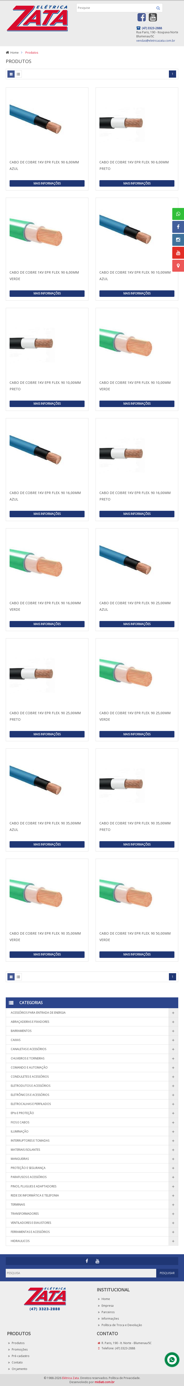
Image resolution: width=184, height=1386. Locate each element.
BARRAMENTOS (21, 1031)
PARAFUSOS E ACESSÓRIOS (28, 1177)
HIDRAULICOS (20, 1241)
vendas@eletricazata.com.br (155, 41)
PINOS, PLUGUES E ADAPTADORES (33, 1186)
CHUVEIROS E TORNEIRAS (27, 1058)
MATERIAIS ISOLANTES (25, 1150)
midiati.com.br (105, 1382)
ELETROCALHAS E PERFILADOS (31, 1104)
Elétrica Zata (70, 1378)
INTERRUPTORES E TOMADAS (30, 1141)
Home (14, 53)
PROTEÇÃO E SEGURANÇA (28, 1168)
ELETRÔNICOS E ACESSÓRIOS (30, 1095)
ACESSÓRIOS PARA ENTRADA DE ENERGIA (38, 1013)
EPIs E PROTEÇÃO (22, 1113)
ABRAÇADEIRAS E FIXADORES (30, 1022)
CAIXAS (15, 1040)
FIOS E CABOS (20, 1122)
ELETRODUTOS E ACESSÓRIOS (30, 1086)
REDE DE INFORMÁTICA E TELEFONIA (35, 1195)
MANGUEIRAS (20, 1159)
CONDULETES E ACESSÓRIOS (30, 1077)
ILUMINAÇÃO (20, 1131)
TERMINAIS (18, 1204)
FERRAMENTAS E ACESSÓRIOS (30, 1232)
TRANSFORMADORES (25, 1214)
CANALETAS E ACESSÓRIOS (28, 1049)
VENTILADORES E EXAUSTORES (31, 1223)
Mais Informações (47, 183)
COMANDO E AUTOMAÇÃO (29, 1067)
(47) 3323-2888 (125, 1348)
